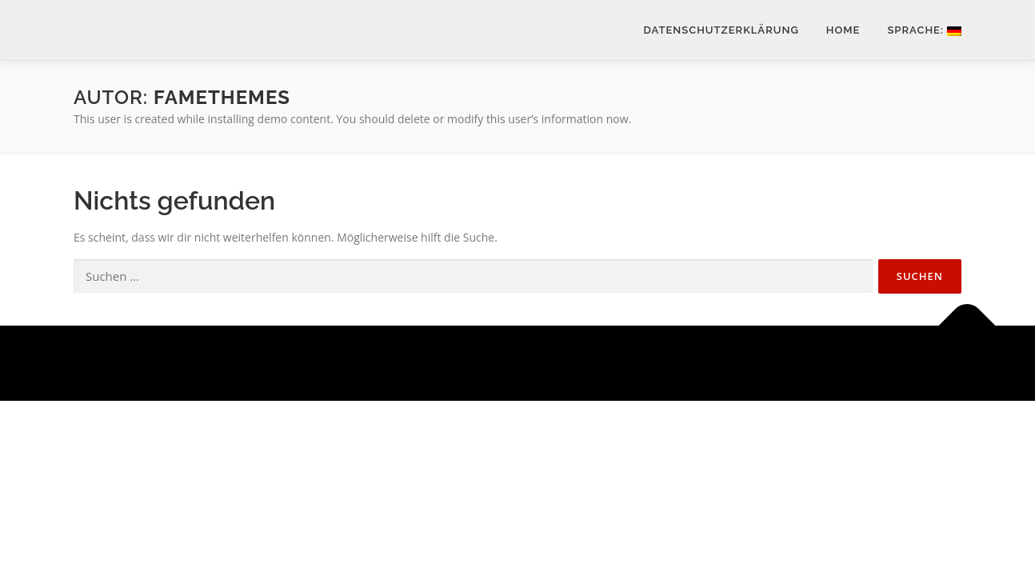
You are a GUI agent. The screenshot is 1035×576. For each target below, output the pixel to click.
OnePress (539, 362)
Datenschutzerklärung (721, 30)
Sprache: (924, 30)
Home (843, 30)
